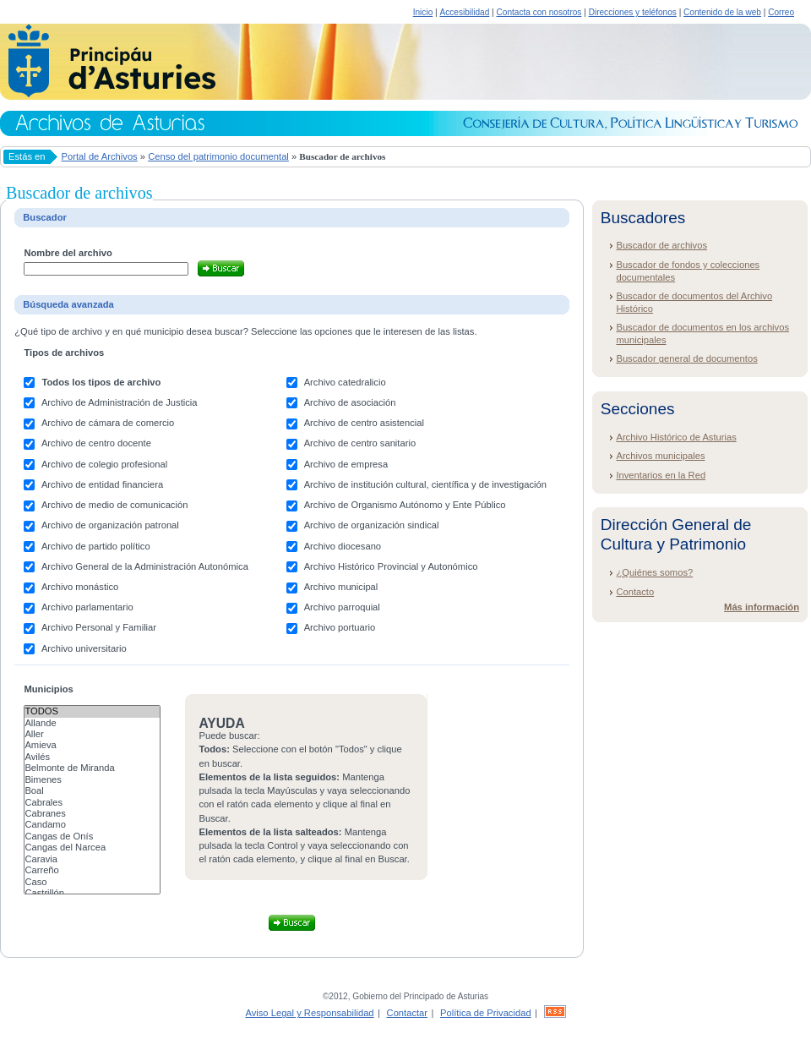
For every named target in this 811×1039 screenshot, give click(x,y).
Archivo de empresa (346, 464)
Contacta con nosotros (539, 12)
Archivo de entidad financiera (102, 484)
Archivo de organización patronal (110, 525)
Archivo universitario (84, 648)
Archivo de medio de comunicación (114, 505)
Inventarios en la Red (660, 475)
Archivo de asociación (350, 402)
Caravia (92, 859)
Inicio (423, 12)
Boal (92, 790)
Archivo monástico (79, 587)
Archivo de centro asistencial (364, 423)
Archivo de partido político (95, 546)
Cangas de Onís (92, 836)
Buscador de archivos (661, 245)
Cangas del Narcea (92, 847)
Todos (92, 711)
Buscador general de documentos (686, 358)
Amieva (92, 745)
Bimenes (92, 779)
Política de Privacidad (485, 1013)
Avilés (92, 757)
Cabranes (92, 813)
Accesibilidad (464, 12)
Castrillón (92, 893)
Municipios (48, 689)
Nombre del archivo (68, 253)
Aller (92, 734)
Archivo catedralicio (345, 382)
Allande (92, 723)
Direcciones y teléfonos (633, 12)
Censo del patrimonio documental (218, 156)
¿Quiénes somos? (654, 572)
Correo (781, 12)
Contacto (635, 592)
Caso (92, 882)
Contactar (407, 1013)
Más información (761, 607)
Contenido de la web (722, 12)
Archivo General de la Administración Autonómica (144, 566)
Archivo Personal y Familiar (98, 627)
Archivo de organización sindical (371, 525)
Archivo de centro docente (96, 443)
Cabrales (92, 802)
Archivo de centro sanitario (360, 443)
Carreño (92, 870)
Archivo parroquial (342, 607)
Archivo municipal (341, 587)
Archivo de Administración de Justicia (119, 402)
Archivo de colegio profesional (104, 464)
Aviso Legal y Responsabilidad (309, 1013)
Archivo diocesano (342, 546)
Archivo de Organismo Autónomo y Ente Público (405, 505)
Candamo (92, 824)
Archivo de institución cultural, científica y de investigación (425, 484)
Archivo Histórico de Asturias (676, 437)
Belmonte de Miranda (92, 768)
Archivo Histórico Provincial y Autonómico (391, 566)
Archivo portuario (340, 627)
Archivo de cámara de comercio (107, 423)
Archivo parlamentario (87, 607)
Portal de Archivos (100, 156)
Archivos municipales (660, 456)
